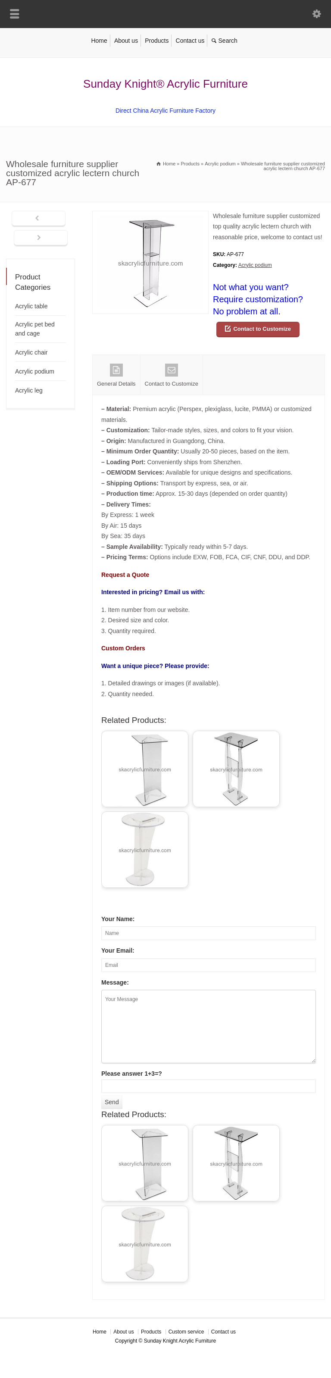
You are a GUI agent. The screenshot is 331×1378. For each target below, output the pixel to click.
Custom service (186, 1332)
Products (157, 40)
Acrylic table (31, 306)
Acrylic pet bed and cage (35, 329)
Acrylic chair (31, 352)
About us (126, 40)
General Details (116, 375)
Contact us (190, 40)
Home (99, 40)
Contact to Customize (262, 329)
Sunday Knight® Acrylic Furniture (165, 83)
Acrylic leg (29, 390)
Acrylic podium (255, 265)
